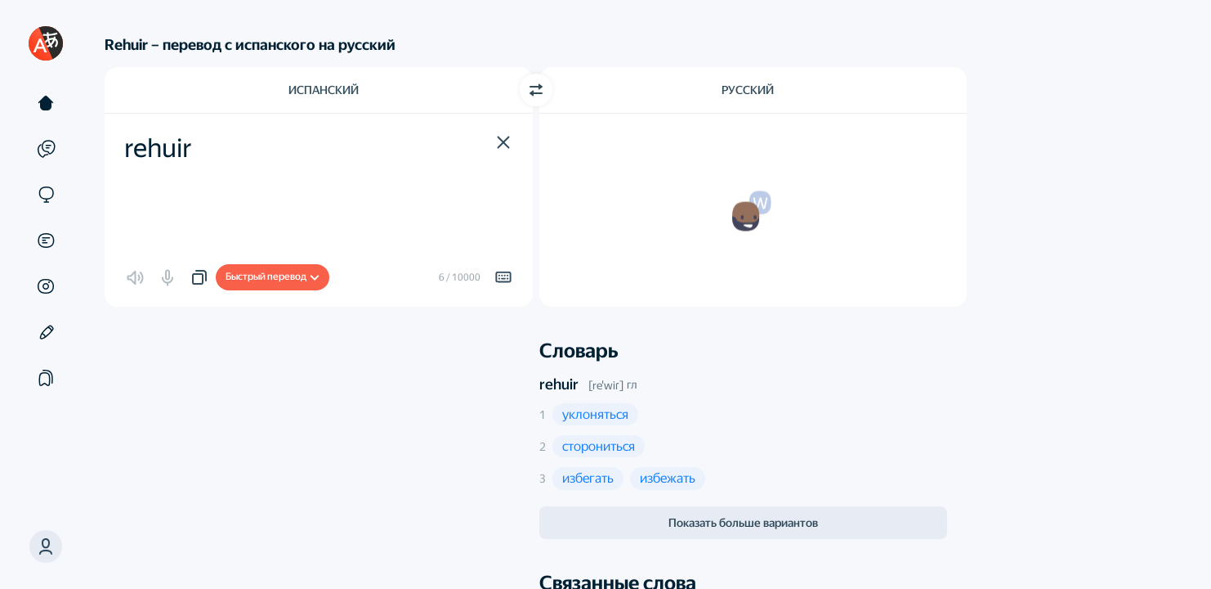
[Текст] (45, 103)
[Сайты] (45, 194)
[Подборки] (45, 378)
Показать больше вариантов (743, 522)
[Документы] (45, 240)
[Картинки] (45, 286)
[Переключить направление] (536, 90)
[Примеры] (45, 149)
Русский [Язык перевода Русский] (748, 90)
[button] (503, 142)
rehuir (559, 384)
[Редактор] (45, 332)
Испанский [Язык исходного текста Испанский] (323, 90)
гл (632, 384)
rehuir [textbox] (158, 148)
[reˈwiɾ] (605, 385)
